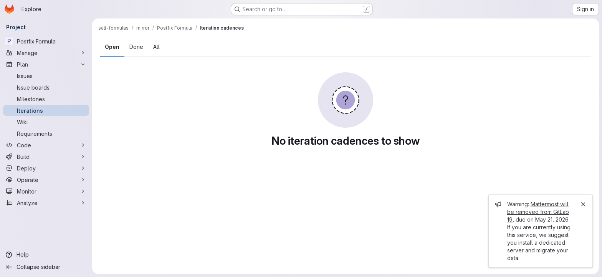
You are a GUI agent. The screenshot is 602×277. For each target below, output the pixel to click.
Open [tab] (112, 46)
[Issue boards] (46, 87)
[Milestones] (46, 98)
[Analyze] (46, 202)
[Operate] (46, 179)
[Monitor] (46, 191)
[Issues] (46, 75)
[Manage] (46, 52)
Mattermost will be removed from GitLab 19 (538, 212)
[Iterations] (46, 110)
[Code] (46, 145)
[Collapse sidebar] (46, 267)
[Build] (46, 156)
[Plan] (46, 64)
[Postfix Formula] (46, 41)
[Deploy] (46, 168)
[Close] (583, 204)
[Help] (46, 254)
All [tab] (156, 46)
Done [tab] (136, 46)
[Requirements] (46, 133)
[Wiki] (46, 122)
